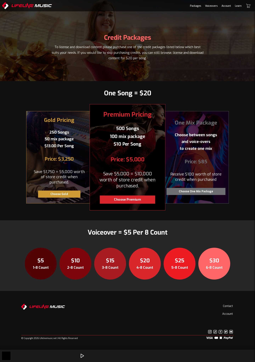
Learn (238, 6)
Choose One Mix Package (196, 191)
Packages (195, 6)
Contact (228, 306)
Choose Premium (127, 199)
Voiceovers (211, 6)
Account (226, 6)
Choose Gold (59, 194)
